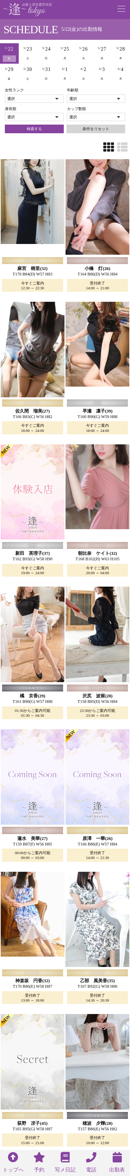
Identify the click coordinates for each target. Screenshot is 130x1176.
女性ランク (14, 90)
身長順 (10, 109)
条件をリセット (96, 129)
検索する (34, 129)
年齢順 (72, 90)
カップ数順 (76, 109)
